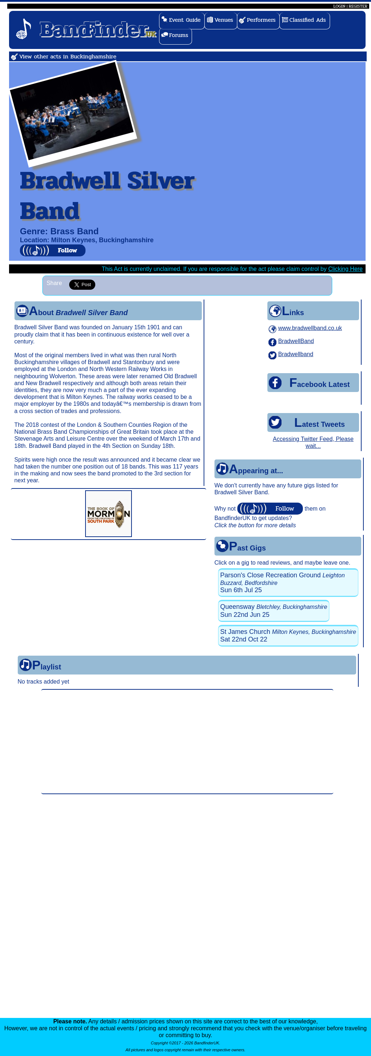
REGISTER (358, 6)
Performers (261, 19)
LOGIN (339, 6)
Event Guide (185, 19)
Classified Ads (307, 19)
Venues (223, 19)
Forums (178, 35)
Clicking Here (345, 269)
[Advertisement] (187, 741)
